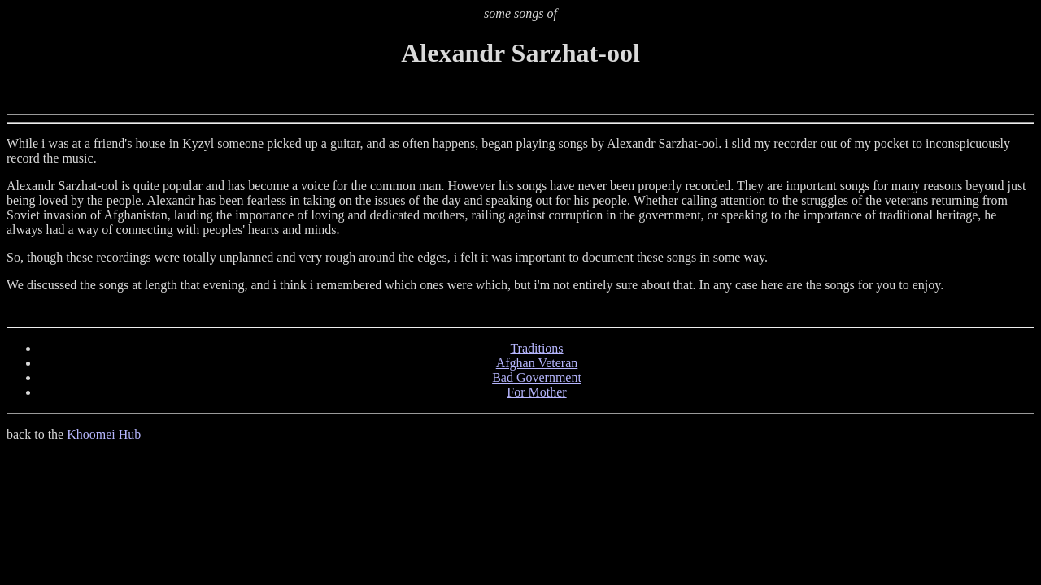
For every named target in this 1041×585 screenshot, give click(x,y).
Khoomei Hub (104, 434)
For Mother (536, 392)
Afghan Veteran (537, 363)
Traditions (536, 348)
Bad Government (536, 377)
